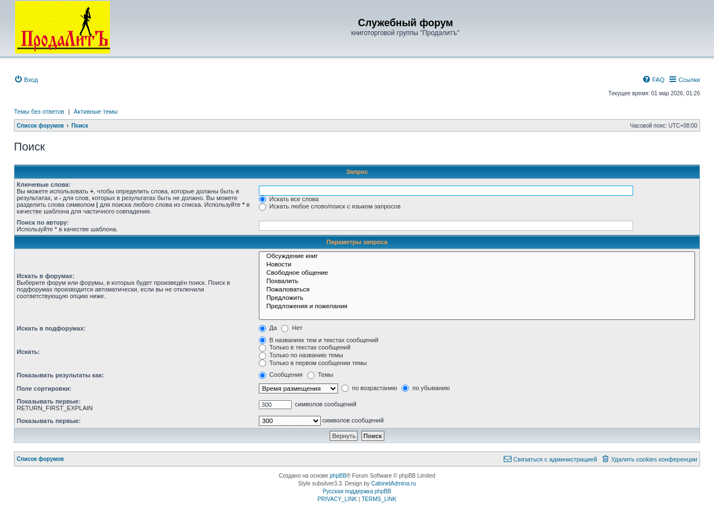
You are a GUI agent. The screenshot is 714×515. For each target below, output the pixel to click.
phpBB (338, 476)
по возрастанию (369, 388)
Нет (291, 327)
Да (268, 327)
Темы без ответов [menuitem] (39, 111)
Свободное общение (477, 273)
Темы (320, 374)
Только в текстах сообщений (305, 347)
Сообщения (281, 374)
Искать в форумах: (45, 276)
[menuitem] (26, 79)
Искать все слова (289, 199)
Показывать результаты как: (60, 375)
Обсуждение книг (477, 256)
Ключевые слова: (44, 184)
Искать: (28, 351)
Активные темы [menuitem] (96, 111)
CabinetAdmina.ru (394, 483)
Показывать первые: (49, 401)
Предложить (477, 298)
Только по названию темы (301, 355)
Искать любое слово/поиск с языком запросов (330, 206)
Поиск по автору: (43, 222)
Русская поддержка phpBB (356, 491)
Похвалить (477, 282)
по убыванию (426, 388)
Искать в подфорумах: (51, 328)
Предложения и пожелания (477, 307)
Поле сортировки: (44, 388)
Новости (477, 265)
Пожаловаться (477, 290)
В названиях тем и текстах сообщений (319, 340)
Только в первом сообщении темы (313, 362)
